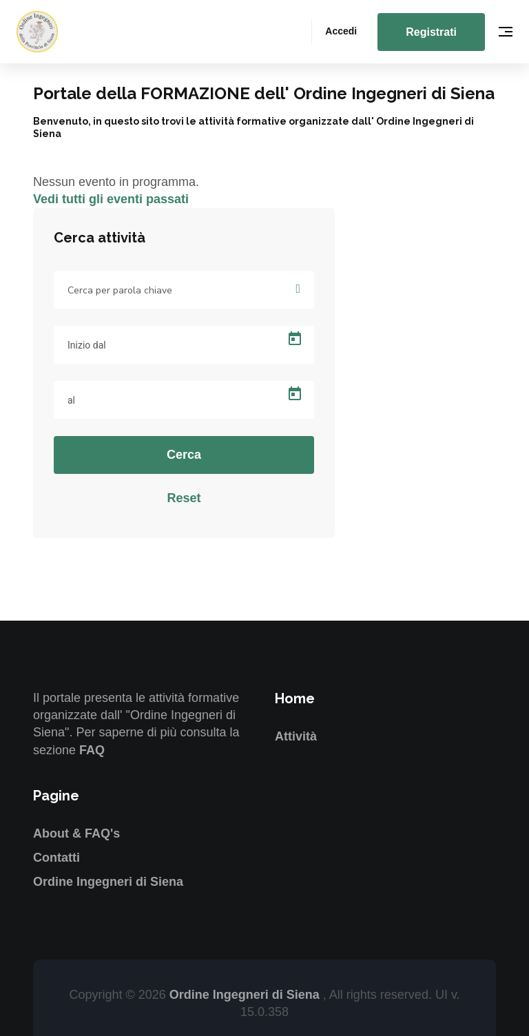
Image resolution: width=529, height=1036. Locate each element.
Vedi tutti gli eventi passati (111, 199)
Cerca (184, 455)
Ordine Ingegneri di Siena (108, 882)
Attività (296, 736)
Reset (183, 498)
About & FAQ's (76, 833)
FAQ (92, 750)
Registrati (431, 32)
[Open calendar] (295, 339)
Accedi (341, 31)
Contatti (56, 857)
